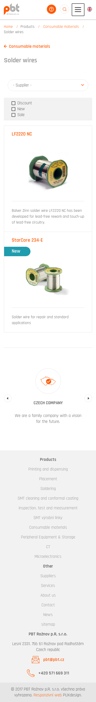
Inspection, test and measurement (48, 508)
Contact (48, 605)
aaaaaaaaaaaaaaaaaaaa (64, 9)
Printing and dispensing (48, 469)
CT (48, 547)
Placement (48, 479)
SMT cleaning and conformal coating (48, 498)
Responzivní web (48, 695)
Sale (20, 115)
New (20, 109)
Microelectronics (48, 556)
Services (48, 585)
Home (8, 26)
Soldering (48, 488)
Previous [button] (8, 398)
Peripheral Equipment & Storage (48, 537)
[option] (48, 398)
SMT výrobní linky (48, 518)
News (48, 615)
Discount (24, 103)
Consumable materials (61, 26)
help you (51, 9)
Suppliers (48, 576)
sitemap (48, 624)
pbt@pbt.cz (53, 659)
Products (27, 26)
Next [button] (88, 398)
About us (48, 595)
